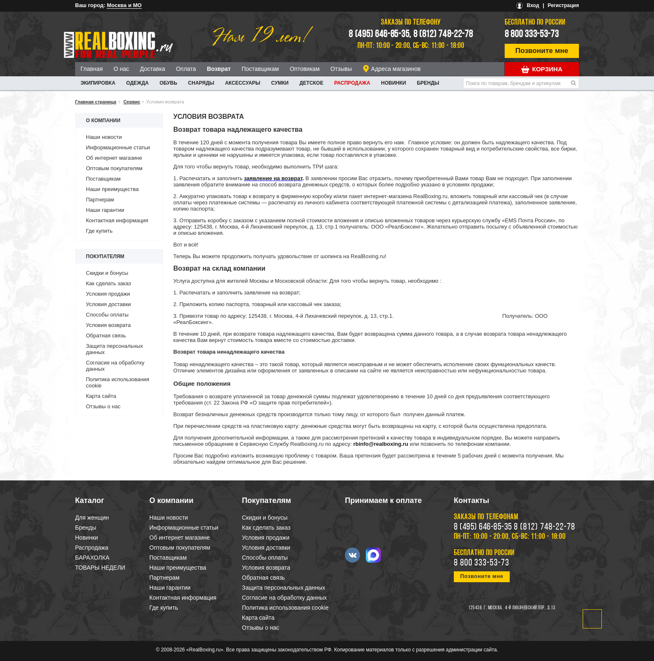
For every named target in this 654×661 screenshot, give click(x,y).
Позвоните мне (542, 51)
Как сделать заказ (108, 283)
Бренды (428, 83)
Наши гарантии (105, 210)
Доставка (152, 68)
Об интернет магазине (114, 158)
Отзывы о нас (103, 406)
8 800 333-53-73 (532, 35)
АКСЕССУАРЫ (242, 83)
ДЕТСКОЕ (311, 83)
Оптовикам (305, 68)
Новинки (393, 83)
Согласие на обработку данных (284, 597)
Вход (533, 5)
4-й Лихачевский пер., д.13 (530, 608)
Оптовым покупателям (114, 168)
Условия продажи (108, 294)
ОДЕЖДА (137, 83)
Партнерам (100, 199)
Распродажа (352, 83)
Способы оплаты (107, 315)
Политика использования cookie (285, 607)
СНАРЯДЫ (201, 83)
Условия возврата (108, 325)
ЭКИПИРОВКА (98, 83)
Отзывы (341, 68)
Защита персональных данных (283, 587)
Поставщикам (260, 68)
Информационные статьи (118, 147)
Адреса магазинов (396, 68)
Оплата (186, 68)
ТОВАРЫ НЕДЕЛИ (100, 567)
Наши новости (104, 137)
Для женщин (92, 517)
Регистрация (563, 5)
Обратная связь (106, 335)
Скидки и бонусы (107, 273)
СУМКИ (280, 83)
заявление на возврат (273, 178)
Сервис (131, 101)
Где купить (99, 231)
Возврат (219, 68)
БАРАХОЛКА (92, 557)
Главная (91, 68)
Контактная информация (117, 220)
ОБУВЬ (168, 83)
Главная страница (95, 101)
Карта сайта (101, 396)
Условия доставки (108, 304)
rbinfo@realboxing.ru (380, 444)
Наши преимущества (112, 189)
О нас (121, 68)
